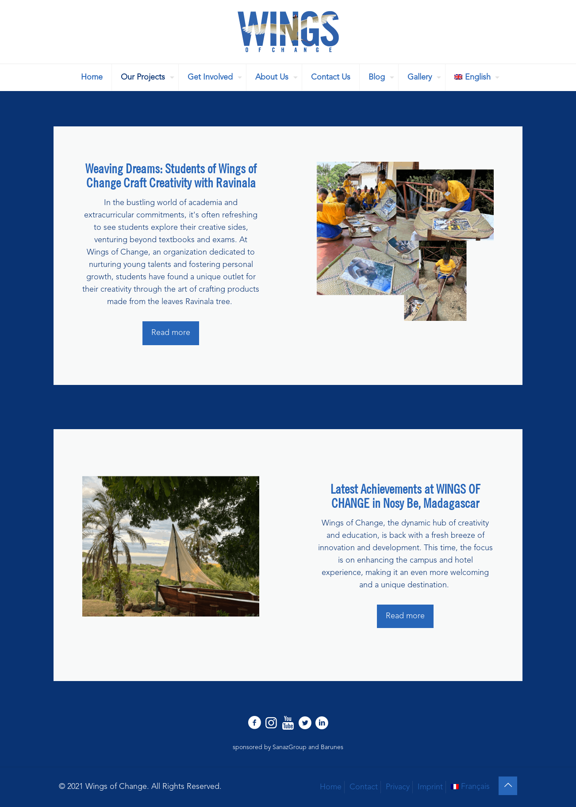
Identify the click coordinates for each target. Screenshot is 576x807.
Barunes (332, 747)
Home (331, 787)
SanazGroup (290, 747)
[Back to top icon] (508, 786)
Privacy (398, 787)
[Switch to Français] (470, 786)
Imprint (430, 787)
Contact (363, 787)
